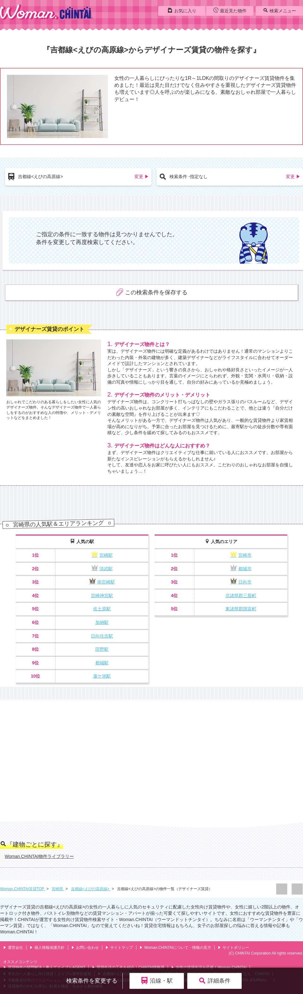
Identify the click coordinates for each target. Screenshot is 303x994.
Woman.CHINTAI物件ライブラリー (39, 856)
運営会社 (13, 947)
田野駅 (102, 649)
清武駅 (102, 568)
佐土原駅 (102, 608)
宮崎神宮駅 (102, 595)
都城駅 (102, 662)
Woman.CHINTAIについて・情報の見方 (175, 947)
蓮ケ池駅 (102, 676)
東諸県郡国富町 (240, 608)
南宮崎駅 (102, 581)
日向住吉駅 (102, 635)
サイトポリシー (233, 947)
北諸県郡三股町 (240, 595)
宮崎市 (241, 555)
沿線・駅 (157, 981)
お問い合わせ (85, 947)
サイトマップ (119, 947)
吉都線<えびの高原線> (90, 889)
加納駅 (102, 622)
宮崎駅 (102, 555)
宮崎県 (58, 889)
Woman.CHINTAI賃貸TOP (22, 889)
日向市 (241, 581)
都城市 (241, 568)
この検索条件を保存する (151, 292)
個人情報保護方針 (47, 947)
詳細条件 (214, 981)
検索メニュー (279, 10)
